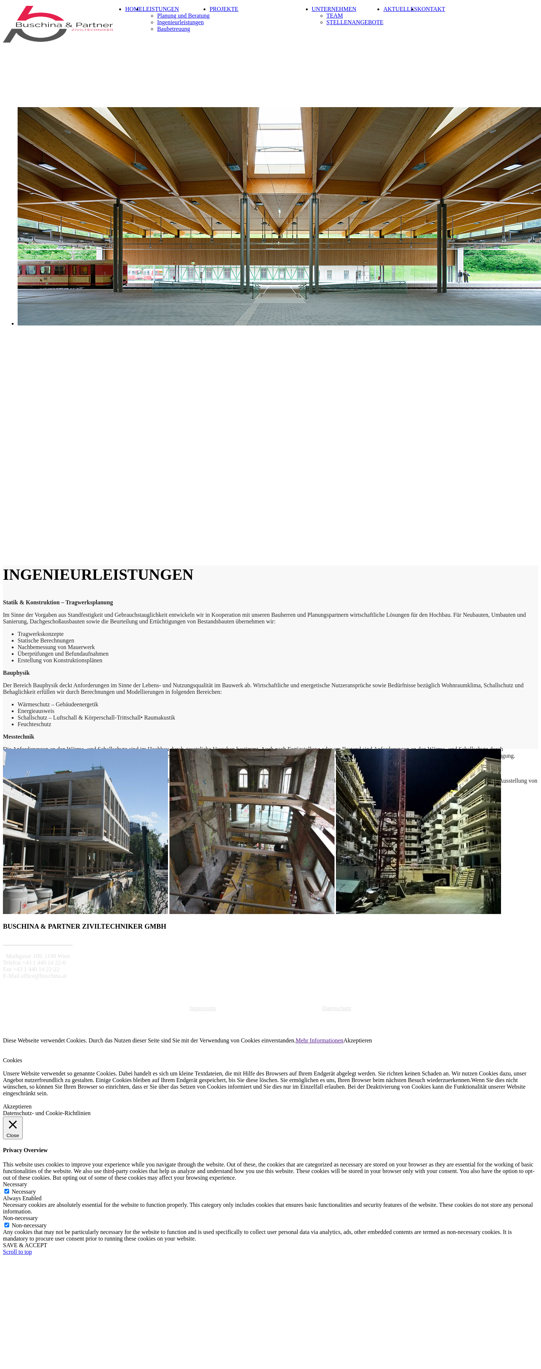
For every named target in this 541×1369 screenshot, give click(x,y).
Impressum (203, 1008)
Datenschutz (336, 1008)
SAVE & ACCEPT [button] (25, 1245)
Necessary (24, 1191)
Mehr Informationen (319, 1040)
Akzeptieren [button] (357, 1040)
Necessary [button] (15, 1184)
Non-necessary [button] (20, 1218)
